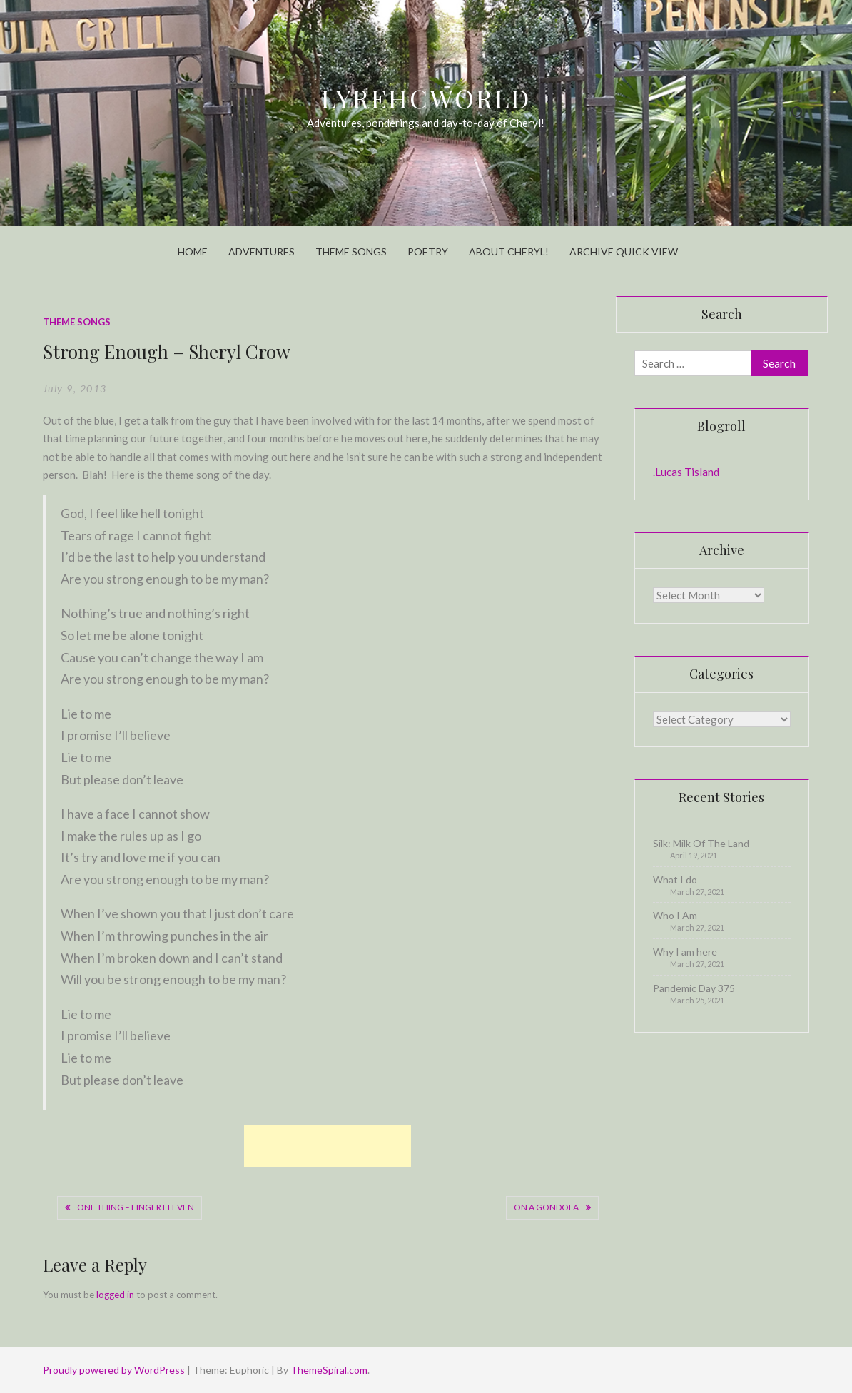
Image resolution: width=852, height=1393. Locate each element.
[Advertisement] (327, 1146)
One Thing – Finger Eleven (135, 1207)
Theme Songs (351, 251)
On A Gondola (546, 1207)
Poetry (427, 251)
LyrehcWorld (426, 98)
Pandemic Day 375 (694, 988)
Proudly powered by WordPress (115, 1370)
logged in (115, 1294)
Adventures (261, 251)
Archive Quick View (623, 251)
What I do (675, 879)
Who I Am (675, 915)
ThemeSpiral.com (328, 1370)
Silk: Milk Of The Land (701, 843)
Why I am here (685, 952)
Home (193, 251)
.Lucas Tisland (686, 471)
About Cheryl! (509, 251)
